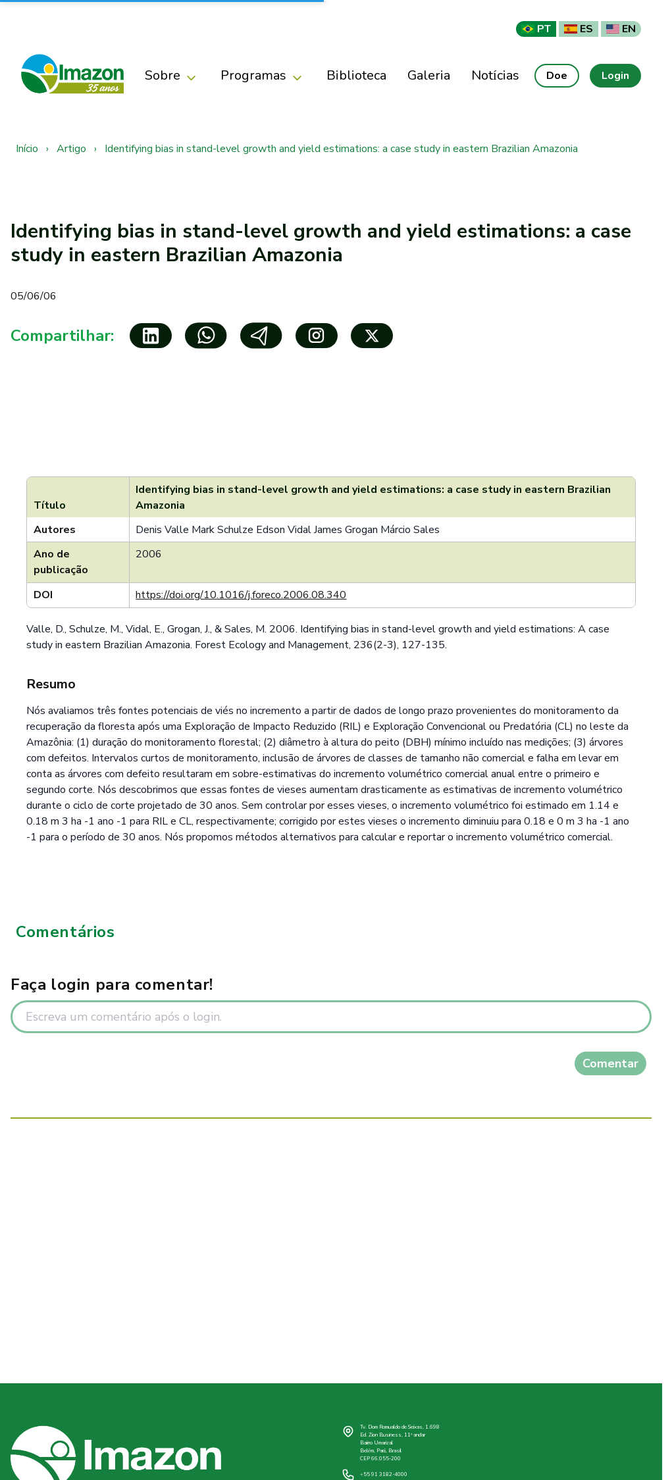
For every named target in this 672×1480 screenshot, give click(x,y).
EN (621, 29)
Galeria (428, 75)
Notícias (495, 75)
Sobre (172, 76)
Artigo (71, 148)
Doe (556, 75)
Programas (262, 76)
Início (27, 148)
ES (578, 29)
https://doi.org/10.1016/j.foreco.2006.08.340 (241, 595)
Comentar (610, 1063)
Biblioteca (356, 75)
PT (536, 29)
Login (615, 75)
